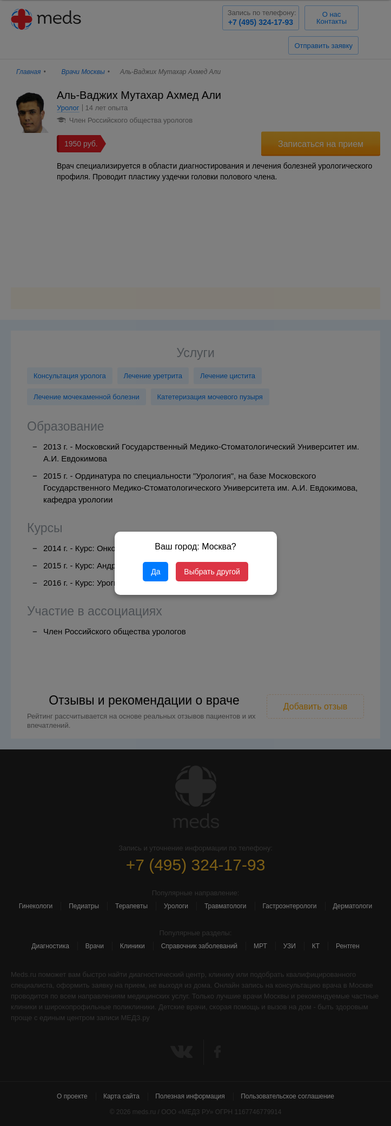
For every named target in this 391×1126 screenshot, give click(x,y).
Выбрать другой (212, 571)
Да (155, 571)
